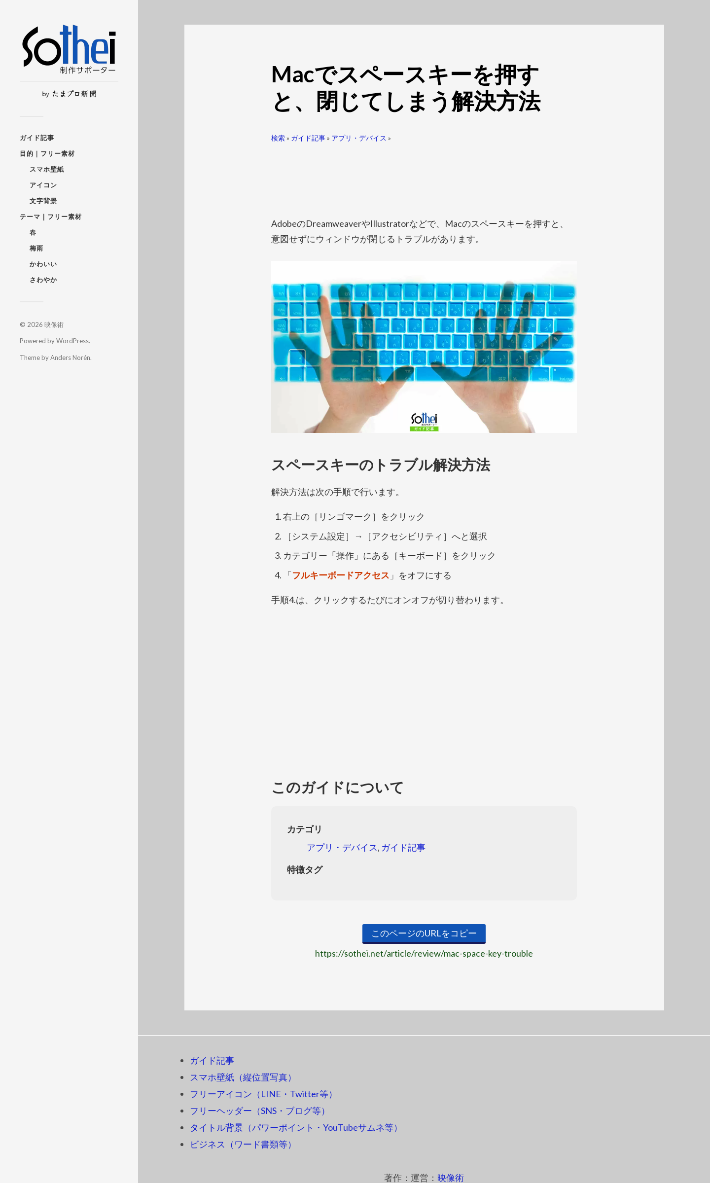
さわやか (43, 280)
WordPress (72, 341)
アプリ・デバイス (359, 138)
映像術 (54, 324)
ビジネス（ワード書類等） (243, 1144)
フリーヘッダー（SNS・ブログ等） (260, 1110)
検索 (278, 138)
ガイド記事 (37, 138)
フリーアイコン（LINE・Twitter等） (263, 1093)
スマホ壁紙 (47, 169)
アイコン (43, 185)
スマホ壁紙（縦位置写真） (243, 1077)
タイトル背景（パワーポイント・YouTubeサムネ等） (296, 1127)
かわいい (43, 264)
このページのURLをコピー (424, 933)
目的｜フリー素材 (47, 153)
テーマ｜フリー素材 (51, 216)
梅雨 (36, 248)
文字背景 (43, 201)
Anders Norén (70, 357)
